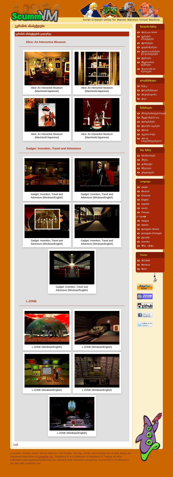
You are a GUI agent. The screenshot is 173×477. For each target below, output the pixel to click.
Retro (144, 269)
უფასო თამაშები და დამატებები (150, 52)
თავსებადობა (149, 94)
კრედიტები (147, 172)
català (144, 187)
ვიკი (143, 99)
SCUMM (145, 260)
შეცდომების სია (150, 117)
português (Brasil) (150, 229)
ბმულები (146, 168)
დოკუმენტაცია (148, 80)
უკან (15, 444)
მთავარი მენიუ (148, 27)
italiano (145, 225)
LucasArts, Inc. (45, 456)
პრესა (144, 160)
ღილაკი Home (149, 32)
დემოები (146, 58)
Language (145, 181)
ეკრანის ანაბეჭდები (147, 37)
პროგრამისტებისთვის (153, 113)
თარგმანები (148, 122)
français (145, 212)
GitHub (144, 130)
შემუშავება (146, 108)
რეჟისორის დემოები (147, 63)
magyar (145, 221)
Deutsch (145, 191)
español (145, 204)
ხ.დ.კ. (144, 86)
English (145, 200)
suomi (144, 208)
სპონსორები (148, 156)
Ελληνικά (145, 195)
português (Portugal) (151, 233)
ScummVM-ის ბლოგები (148, 70)
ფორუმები (147, 43)
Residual (145, 265)
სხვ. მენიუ (145, 150)
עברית (140, 216)
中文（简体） (148, 246)
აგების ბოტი (148, 134)
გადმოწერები (149, 47)
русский (145, 237)
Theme (143, 255)
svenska (145, 242)
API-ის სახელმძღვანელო (151, 139)
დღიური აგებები (150, 126)
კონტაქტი (147, 164)
